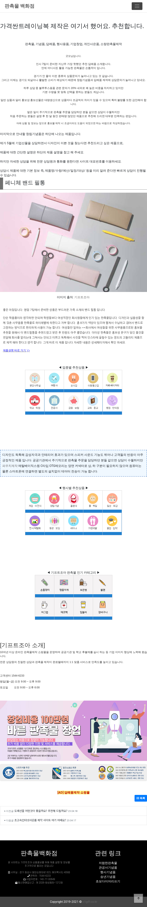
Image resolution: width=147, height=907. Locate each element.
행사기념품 (108, 872)
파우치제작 (10, 466)
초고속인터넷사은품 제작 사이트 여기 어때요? (40, 820)
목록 (140, 798)
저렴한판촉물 (108, 863)
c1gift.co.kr (89, 902)
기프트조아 (82, 297)
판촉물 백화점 (19, 6)
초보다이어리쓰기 (108, 881)
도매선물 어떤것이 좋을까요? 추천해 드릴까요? (40, 811)
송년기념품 (108, 877)
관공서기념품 (108, 867)
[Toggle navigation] (137, 6)
